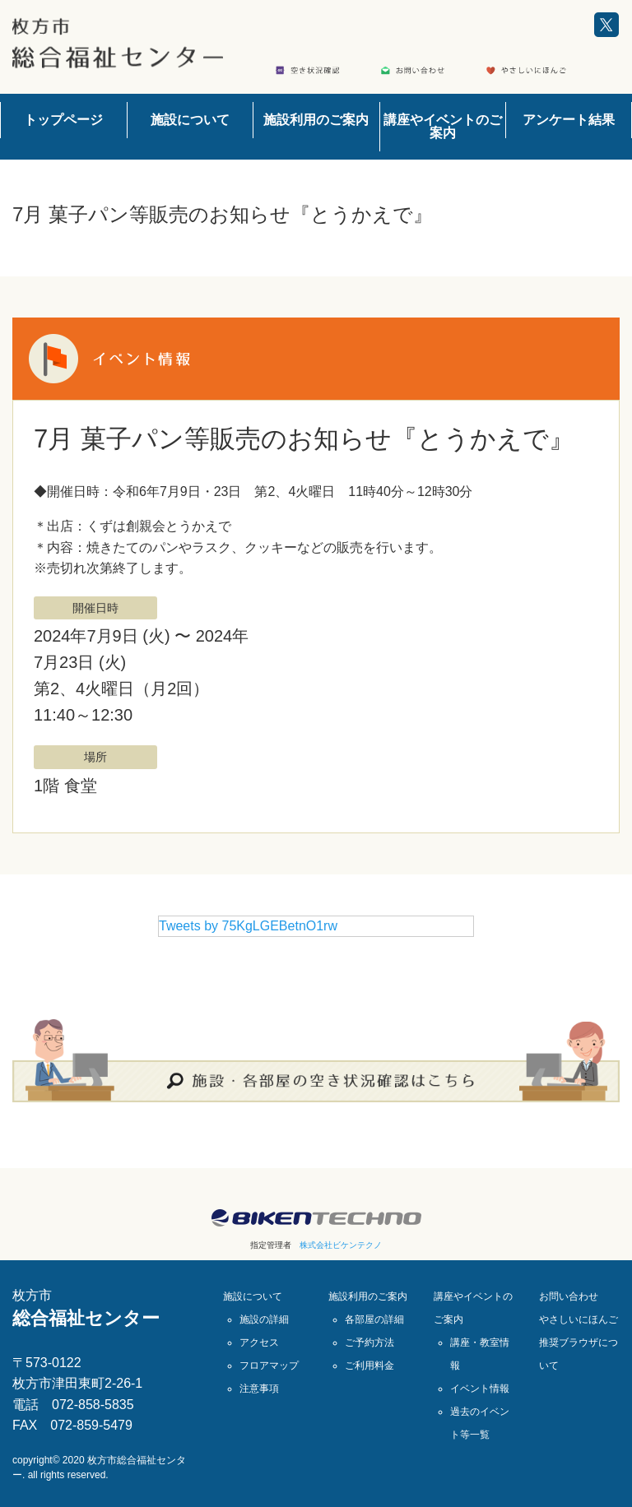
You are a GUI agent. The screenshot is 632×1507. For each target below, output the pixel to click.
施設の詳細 (264, 1319)
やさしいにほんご (578, 1319)
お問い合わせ (568, 1296)
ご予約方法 (369, 1342)
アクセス (259, 1342)
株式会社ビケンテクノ (341, 1245)
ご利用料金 (369, 1365)
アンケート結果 (569, 120)
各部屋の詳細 (374, 1319)
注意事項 (259, 1388)
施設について (190, 120)
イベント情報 (479, 1388)
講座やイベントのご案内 (442, 126)
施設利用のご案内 (316, 120)
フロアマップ (269, 1365)
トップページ (63, 120)
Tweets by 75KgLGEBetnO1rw (248, 926)
